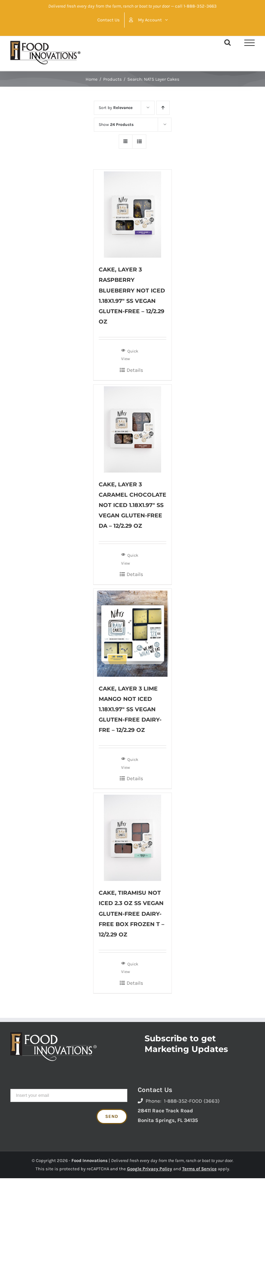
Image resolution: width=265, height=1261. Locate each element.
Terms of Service (199, 1168)
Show (116, 124)
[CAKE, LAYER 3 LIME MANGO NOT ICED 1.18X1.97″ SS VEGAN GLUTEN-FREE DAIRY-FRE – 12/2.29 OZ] (133, 633)
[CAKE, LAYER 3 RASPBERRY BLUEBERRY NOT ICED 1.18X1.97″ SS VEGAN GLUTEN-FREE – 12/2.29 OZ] (133, 214)
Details (135, 370)
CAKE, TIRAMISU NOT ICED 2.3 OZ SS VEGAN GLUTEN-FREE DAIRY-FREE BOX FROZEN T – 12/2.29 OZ (131, 913)
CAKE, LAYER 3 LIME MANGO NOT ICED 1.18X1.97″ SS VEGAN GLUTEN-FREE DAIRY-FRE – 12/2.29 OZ (130, 709)
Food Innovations (89, 1160)
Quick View (129, 354)
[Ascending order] (163, 108)
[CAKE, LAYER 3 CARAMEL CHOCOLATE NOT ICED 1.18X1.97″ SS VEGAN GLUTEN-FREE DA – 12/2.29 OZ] (133, 429)
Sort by (115, 107)
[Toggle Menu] (249, 43)
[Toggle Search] (227, 42)
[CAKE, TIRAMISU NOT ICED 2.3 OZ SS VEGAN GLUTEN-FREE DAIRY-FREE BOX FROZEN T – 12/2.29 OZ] (133, 837)
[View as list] (139, 141)
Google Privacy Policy (149, 1168)
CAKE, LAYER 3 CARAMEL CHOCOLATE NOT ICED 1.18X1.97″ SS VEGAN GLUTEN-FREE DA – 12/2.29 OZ (132, 505)
